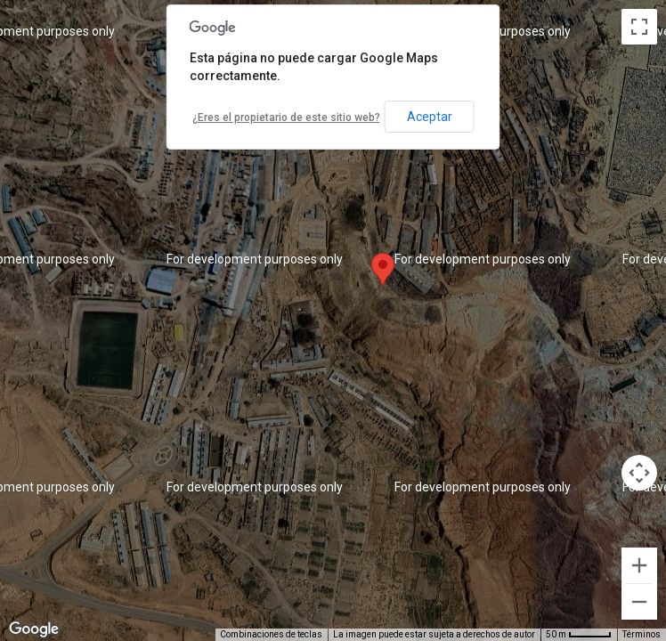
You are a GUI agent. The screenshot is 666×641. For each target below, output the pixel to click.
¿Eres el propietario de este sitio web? (286, 117)
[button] (382, 269)
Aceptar (429, 117)
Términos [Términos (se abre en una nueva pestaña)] (641, 634)
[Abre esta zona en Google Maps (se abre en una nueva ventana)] (33, 629)
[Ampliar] (639, 565)
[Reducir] (639, 602)
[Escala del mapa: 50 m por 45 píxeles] (578, 635)
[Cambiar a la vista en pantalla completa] (639, 27)
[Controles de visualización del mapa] (639, 473)
